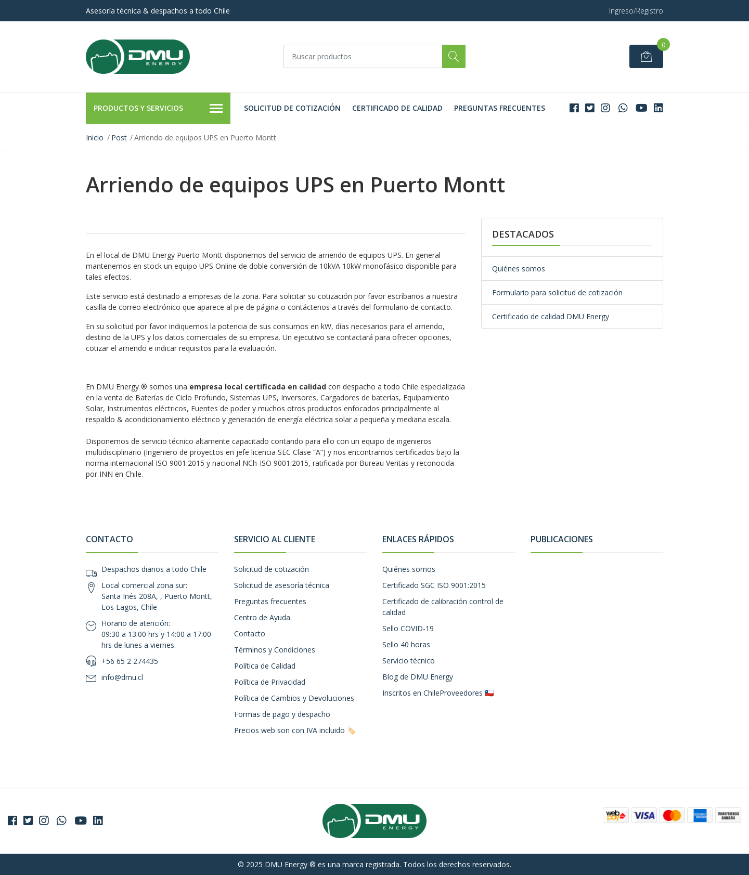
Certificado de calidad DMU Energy (550, 316)
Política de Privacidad (269, 682)
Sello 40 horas (406, 644)
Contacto (249, 633)
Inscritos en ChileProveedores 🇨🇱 (438, 693)
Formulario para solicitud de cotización (557, 292)
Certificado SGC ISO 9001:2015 (434, 585)
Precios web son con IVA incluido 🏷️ (295, 730)
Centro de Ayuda (262, 617)
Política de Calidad (264, 666)
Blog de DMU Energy (417, 677)
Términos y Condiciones (274, 650)
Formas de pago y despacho (282, 714)
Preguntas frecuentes (499, 108)
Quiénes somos (518, 268)
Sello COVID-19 (408, 628)
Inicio (95, 137)
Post (119, 137)
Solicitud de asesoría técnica (281, 585)
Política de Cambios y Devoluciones (294, 698)
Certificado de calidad (397, 108)
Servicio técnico (408, 660)
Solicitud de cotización (292, 108)
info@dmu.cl (122, 677)
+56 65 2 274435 (129, 661)
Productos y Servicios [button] (158, 108)
